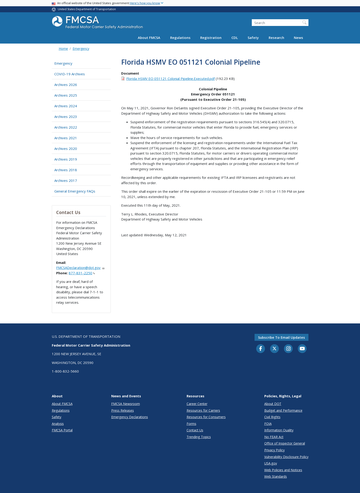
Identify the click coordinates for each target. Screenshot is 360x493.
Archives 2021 (65, 138)
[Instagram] (288, 349)
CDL (234, 37)
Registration (211, 37)
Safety (253, 37)
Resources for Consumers (206, 417)
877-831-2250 (82, 273)
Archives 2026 (65, 84)
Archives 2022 (65, 127)
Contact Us (195, 430)
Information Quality (278, 430)
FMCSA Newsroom (125, 403)
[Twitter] (274, 348)
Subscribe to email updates (281, 337)
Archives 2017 (65, 180)
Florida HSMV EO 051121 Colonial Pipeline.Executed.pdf (170, 78)
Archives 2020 (65, 148)
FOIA (268, 423)
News (298, 37)
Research (276, 37)
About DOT (272, 403)
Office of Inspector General (284, 443)
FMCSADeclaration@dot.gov (80, 267)
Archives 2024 (65, 106)
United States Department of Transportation (87, 9)
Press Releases (122, 410)
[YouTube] (302, 349)
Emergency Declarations (129, 417)
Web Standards (275, 476)
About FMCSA (149, 37)
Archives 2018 (65, 169)
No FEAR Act (273, 437)
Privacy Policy (274, 450)
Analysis (58, 423)
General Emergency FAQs (74, 191)
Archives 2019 (65, 159)
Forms (191, 423)
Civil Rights (272, 417)
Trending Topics (199, 437)
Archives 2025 (65, 95)
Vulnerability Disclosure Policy (286, 457)
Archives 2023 (65, 116)
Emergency (81, 48)
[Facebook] (260, 349)
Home (63, 48)
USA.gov (270, 463)
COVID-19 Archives (69, 74)
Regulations (180, 37)
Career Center (197, 403)
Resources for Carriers (203, 410)
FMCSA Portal (62, 430)
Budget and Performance (283, 410)
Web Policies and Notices (283, 470)
